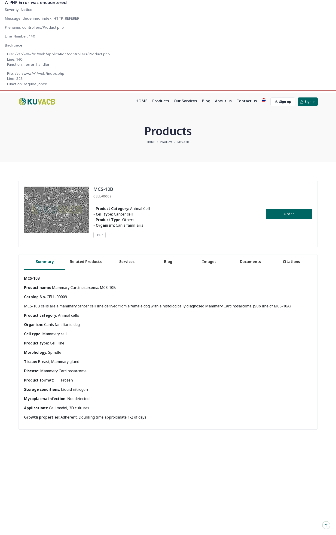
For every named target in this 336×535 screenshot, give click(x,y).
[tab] (44, 262)
